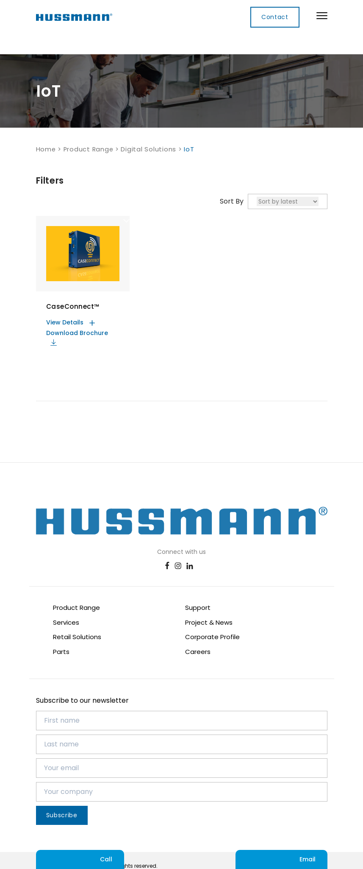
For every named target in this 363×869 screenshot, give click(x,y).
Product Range (89, 149)
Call (80, 859)
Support (198, 607)
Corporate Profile (212, 636)
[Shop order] (288, 201)
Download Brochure (77, 337)
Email (281, 859)
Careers (198, 651)
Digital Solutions (148, 149)
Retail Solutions (77, 636)
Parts (61, 651)
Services (66, 622)
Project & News (209, 622)
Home (46, 149)
